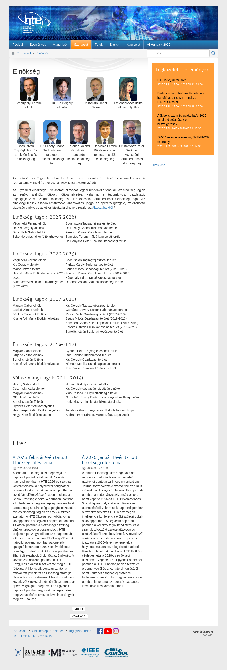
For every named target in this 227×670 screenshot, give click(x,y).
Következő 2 (79, 616)
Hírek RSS (159, 165)
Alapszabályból (103, 207)
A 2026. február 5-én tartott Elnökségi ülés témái (40, 460)
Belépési (58, 631)
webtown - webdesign (203, 633)
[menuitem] (17, 44)
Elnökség (42, 53)
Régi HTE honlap (25, 636)
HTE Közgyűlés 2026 (172, 80)
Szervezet (24, 53)
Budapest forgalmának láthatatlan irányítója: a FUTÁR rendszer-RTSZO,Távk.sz (180, 97)
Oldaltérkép (40, 631)
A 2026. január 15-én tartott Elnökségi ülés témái (109, 460)
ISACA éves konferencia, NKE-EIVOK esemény (183, 140)
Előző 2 (79, 608)
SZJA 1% (46, 636)
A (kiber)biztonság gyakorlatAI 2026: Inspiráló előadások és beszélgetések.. (182, 120)
